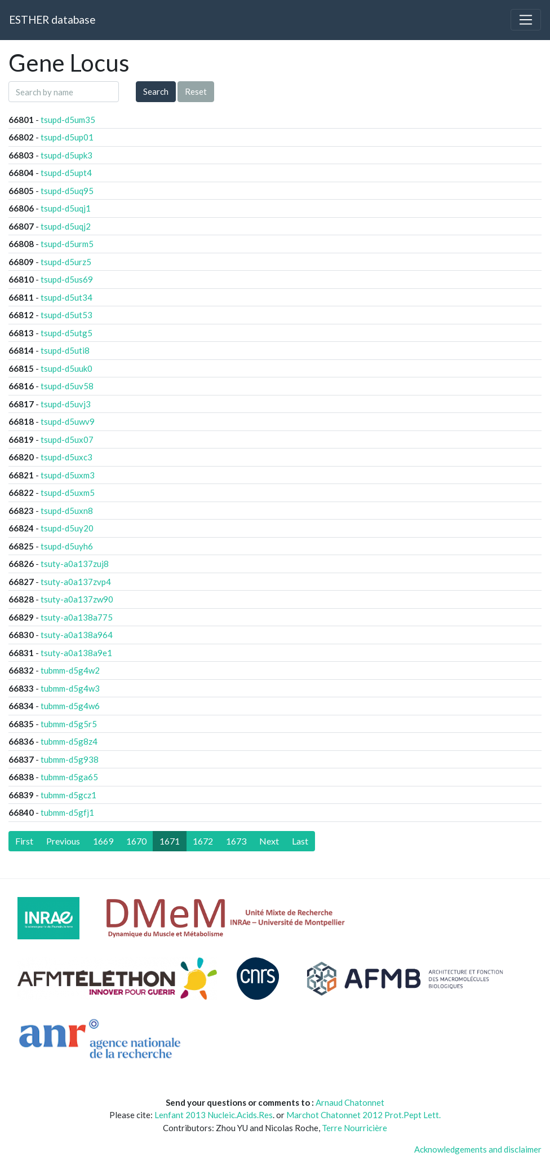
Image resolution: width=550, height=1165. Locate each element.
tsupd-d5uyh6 (67, 546)
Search (155, 91)
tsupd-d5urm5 (67, 244)
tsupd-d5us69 (67, 279)
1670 (136, 841)
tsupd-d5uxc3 (66, 457)
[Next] (269, 841)
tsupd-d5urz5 (66, 262)
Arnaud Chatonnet (350, 1102)
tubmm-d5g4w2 (70, 670)
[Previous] (63, 841)
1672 (203, 841)
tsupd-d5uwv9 (68, 421)
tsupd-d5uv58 (67, 386)
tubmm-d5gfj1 (67, 812)
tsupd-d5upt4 (66, 173)
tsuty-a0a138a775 (77, 617)
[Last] (300, 841)
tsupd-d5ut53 (66, 315)
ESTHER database (52, 19)
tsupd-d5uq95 (67, 191)
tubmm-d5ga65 (69, 777)
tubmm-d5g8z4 (69, 741)
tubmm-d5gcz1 (68, 795)
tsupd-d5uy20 (67, 528)
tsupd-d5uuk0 (66, 368)
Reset (196, 91)
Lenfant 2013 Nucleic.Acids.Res (213, 1115)
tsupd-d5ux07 (67, 439)
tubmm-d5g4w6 (70, 706)
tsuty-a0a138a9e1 (76, 653)
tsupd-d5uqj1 (66, 208)
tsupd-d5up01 (67, 137)
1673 (236, 841)
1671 (169, 841)
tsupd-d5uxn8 (67, 510)
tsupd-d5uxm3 (68, 475)
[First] (24, 841)
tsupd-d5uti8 (65, 350)
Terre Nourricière (354, 1128)
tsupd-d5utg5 (66, 333)
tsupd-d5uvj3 (66, 404)
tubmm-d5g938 (70, 759)
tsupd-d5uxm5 (68, 492)
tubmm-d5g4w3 (70, 688)
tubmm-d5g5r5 (69, 724)
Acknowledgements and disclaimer (478, 1149)
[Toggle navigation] (526, 19)
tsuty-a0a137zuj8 (75, 564)
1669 (103, 841)
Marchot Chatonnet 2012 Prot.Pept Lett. (363, 1115)
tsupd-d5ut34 (66, 297)
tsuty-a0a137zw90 (77, 599)
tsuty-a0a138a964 (77, 635)
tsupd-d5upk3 (66, 155)
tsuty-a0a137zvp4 (76, 582)
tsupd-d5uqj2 (66, 226)
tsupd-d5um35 (68, 120)
